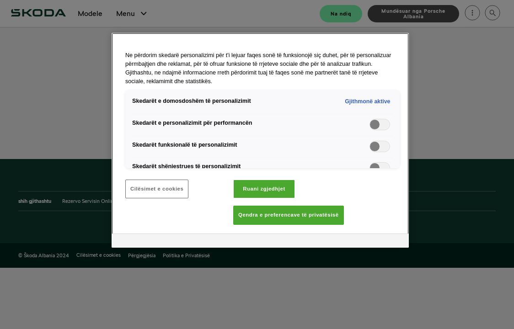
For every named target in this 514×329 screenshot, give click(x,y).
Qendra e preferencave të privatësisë (288, 215)
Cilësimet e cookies (156, 188)
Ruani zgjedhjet (264, 188)
